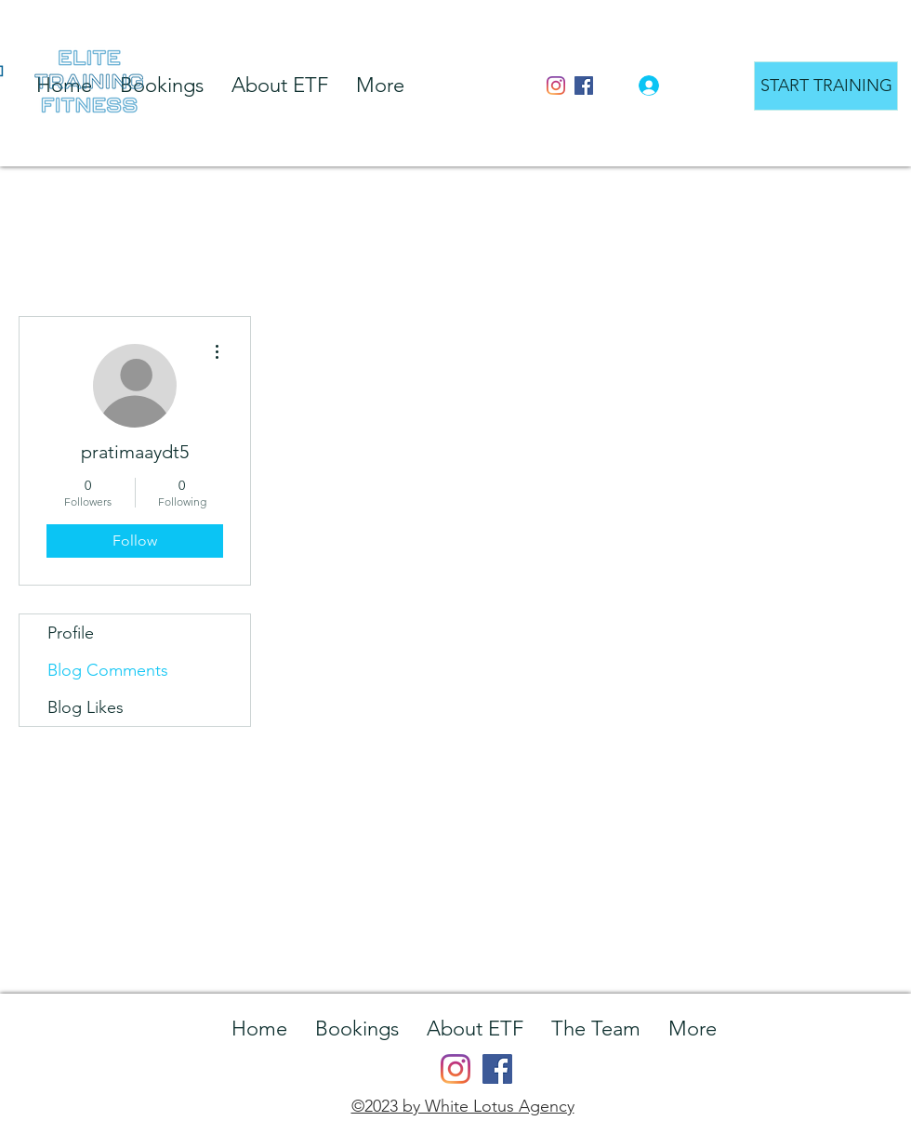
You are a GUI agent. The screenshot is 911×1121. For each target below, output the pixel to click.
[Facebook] (583, 85)
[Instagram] (556, 85)
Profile (70, 633)
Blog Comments (107, 670)
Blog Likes (85, 707)
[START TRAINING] (826, 86)
